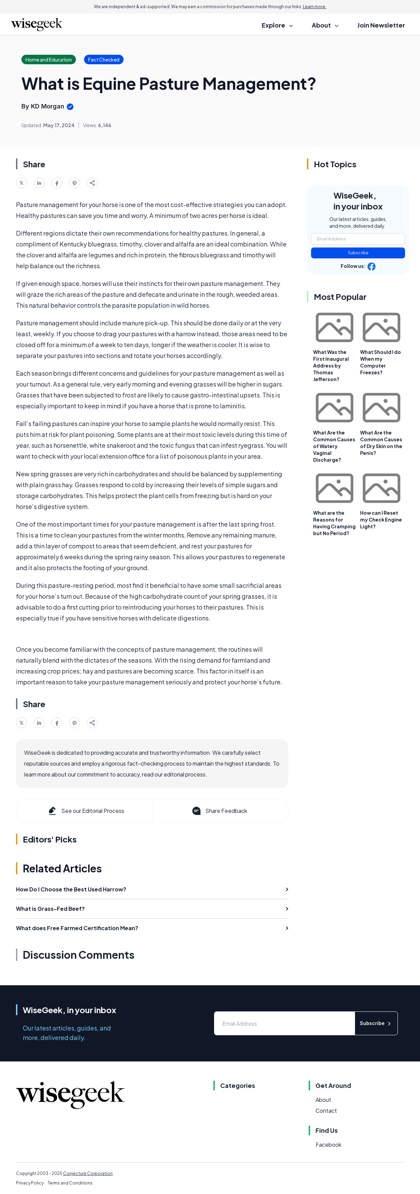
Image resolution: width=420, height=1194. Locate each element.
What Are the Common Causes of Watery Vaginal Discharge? (334, 446)
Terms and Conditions (70, 1183)
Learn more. (314, 6)
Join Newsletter (381, 25)
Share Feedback (219, 810)
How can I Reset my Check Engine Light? (381, 519)
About (323, 1099)
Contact (326, 1110)
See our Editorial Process (85, 810)
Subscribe (358, 252)
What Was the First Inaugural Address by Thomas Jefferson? (331, 365)
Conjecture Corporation (88, 1173)
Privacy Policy (30, 1183)
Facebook (328, 1144)
